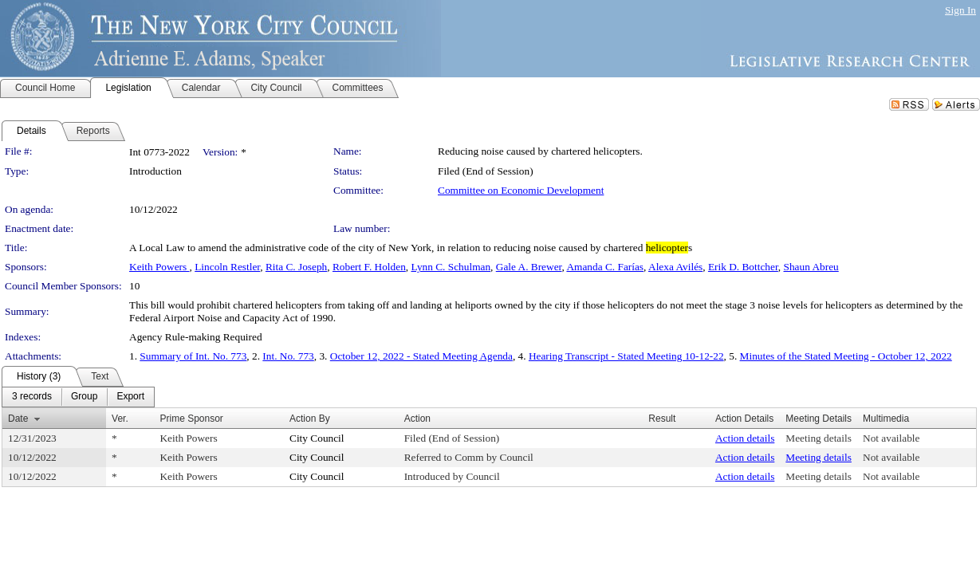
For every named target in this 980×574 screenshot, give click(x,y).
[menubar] (78, 397)
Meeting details (818, 438)
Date (18, 418)
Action (417, 418)
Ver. (120, 418)
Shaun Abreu (811, 267)
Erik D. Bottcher (743, 267)
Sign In (960, 10)
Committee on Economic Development (521, 190)
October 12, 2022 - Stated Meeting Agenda (421, 356)
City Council (316, 438)
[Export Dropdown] (130, 397)
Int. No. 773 (287, 356)
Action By (309, 418)
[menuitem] (31, 397)
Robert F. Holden (369, 267)
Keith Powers (159, 267)
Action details (744, 438)
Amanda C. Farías (604, 267)
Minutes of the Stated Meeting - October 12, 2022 (846, 356)
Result (661, 418)
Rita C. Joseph (296, 267)
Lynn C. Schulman (450, 267)
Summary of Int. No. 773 (193, 356)
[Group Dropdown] (84, 397)
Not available (891, 438)
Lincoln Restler (227, 267)
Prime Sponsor (190, 418)
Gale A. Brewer (529, 267)
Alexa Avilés (675, 267)
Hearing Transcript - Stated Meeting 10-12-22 (626, 356)
